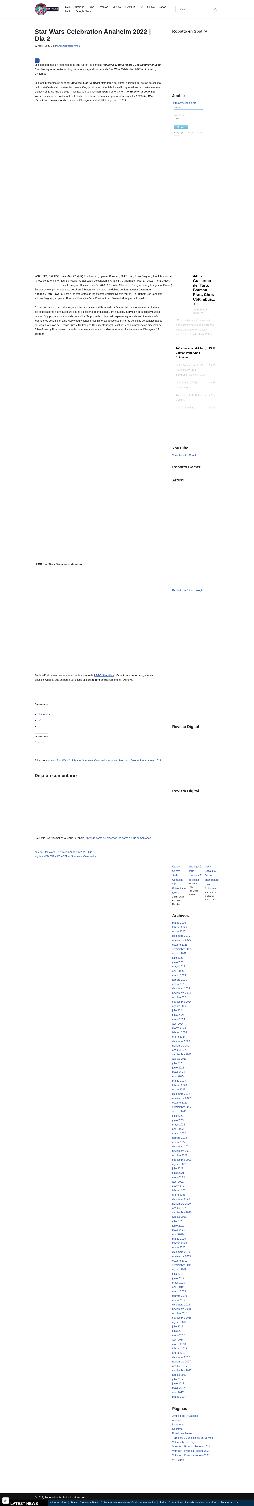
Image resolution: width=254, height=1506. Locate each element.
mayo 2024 (178, 1019)
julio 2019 (177, 1274)
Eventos (103, 7)
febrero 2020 (179, 1243)
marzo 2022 (179, 1133)
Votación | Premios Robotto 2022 (191, 1450)
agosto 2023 (179, 1058)
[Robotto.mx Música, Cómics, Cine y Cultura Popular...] (47, 9)
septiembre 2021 (181, 1159)
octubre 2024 (179, 997)
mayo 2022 (178, 1124)
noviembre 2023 (181, 1045)
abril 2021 (178, 1181)
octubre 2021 (179, 1155)
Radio (67, 11)
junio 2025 (178, 962)
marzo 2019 (179, 1291)
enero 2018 (178, 1352)
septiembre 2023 (181, 1054)
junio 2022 (178, 1120)
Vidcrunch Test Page (184, 1442)
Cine (91, 7)
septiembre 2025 (181, 949)
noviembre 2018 (181, 1309)
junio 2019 (178, 1278)
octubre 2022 (179, 1102)
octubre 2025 (179, 944)
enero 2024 (178, 1036)
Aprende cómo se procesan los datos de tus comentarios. (119, 838)
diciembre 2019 (181, 1252)
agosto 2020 (179, 1216)
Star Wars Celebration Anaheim (100, 760)
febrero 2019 (179, 1296)
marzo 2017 (179, 1396)
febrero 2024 (179, 1032)
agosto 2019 (179, 1269)
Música (117, 7)
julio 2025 (177, 957)
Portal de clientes (182, 1433)
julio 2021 (177, 1168)
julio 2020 (177, 1221)
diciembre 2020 (181, 1199)
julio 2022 (177, 1115)
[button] (195, 352)
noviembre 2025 (181, 940)
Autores (176, 1420)
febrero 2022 (179, 1137)
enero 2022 (178, 1142)
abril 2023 (178, 1076)
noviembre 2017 (181, 1361)
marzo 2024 (179, 1028)
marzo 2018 (179, 1344)
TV (141, 7)
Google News (83, 11)
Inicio (67, 7)
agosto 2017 (179, 1374)
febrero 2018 (179, 1348)
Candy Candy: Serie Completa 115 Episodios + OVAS (179, 879)
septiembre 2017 (181, 1370)
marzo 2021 (179, 1186)
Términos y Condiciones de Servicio (193, 1437)
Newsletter (178, 1424)
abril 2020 (178, 1234)
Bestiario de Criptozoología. (188, 590)
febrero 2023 (179, 1085)
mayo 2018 (178, 1335)
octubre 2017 (179, 1366)
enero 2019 (178, 1300)
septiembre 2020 (181, 1212)
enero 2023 (178, 1089)
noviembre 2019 (181, 1256)
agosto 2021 (179, 1164)
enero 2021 (178, 1194)
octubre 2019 (179, 1260)
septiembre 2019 (181, 1265)
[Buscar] (193, 9)
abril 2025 (178, 971)
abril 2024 (178, 1023)
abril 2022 (178, 1129)
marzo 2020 (179, 1238)
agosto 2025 (179, 953)
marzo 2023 (179, 1080)
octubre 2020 (179, 1208)
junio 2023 (178, 1067)
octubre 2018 (179, 1313)
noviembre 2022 (181, 1098)
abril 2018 (178, 1339)
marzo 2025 (179, 975)
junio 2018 (178, 1331)
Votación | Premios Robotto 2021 (191, 1446)
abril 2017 (178, 1392)
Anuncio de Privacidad (185, 1415)
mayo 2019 (178, 1282)
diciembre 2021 (181, 1146)
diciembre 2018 (181, 1304)
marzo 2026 (179, 922)
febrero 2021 (179, 1190)
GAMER (130, 7)
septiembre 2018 (181, 1317)
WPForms (178, 1459)
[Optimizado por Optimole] (5, 1500)
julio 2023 (177, 1063)
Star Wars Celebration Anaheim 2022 (139, 760)
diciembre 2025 (181, 935)
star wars (51, 760)
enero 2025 (178, 984)
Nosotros (177, 1429)
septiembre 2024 (181, 1001)
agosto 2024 (179, 1006)
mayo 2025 (178, 966)
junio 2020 (178, 1225)
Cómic (151, 7)
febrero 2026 (179, 927)
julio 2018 (177, 1326)
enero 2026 (178, 931)
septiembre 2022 (181, 1107)
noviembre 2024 (181, 993)
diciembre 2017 (181, 1357)
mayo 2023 (178, 1072)
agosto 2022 (179, 1111)
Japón (162, 7)
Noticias (79, 7)
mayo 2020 (178, 1230)
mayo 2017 (178, 1388)
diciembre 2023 (181, 1041)
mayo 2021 (178, 1177)
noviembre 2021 (181, 1151)
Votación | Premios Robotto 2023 (191, 1455)
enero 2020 (178, 1247)
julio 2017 (177, 1379)
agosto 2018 (179, 1322)
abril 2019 (178, 1287)
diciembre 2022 (181, 1094)
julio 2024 (177, 1010)
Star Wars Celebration (69, 760)
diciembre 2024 (181, 988)
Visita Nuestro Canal (184, 455)
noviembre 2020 (181, 1203)
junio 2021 (178, 1172)
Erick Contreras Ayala (68, 46)
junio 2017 (178, 1383)
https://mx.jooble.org (184, 103)
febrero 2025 (179, 979)
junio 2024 (178, 1015)
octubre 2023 (179, 1050)
